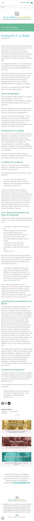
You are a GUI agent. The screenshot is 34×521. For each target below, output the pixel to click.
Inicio (2, 29)
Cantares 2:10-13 (9, 251)
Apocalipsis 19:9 (9, 397)
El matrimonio (20, 29)
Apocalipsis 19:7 (14, 280)
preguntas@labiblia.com (8, 510)
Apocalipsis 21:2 (16, 185)
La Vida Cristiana (10, 29)
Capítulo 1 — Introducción (9, 411)
